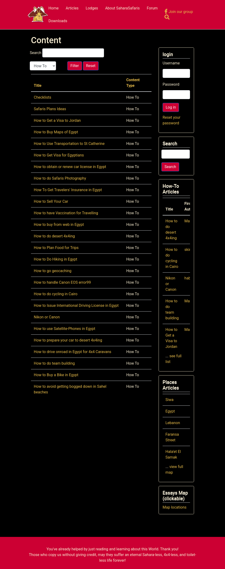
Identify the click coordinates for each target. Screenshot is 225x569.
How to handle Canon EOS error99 (62, 282)
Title (37, 85)
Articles (72, 8)
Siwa (169, 399)
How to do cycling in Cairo (56, 294)
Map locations (174, 507)
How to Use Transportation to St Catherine (69, 143)
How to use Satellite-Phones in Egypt (64, 328)
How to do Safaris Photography (60, 178)
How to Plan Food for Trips (56, 247)
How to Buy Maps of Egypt (56, 132)
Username (171, 63)
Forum (152, 8)
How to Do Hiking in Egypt (55, 259)
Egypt (170, 411)
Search (35, 53)
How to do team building (54, 363)
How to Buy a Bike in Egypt (56, 375)
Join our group (178, 11)
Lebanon (172, 423)
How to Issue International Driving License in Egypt (76, 305)
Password (171, 84)
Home (53, 8)
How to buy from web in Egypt (59, 224)
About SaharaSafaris (122, 8)
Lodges (92, 8)
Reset (90, 65)
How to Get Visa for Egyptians (59, 155)
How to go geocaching (52, 271)
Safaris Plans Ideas (50, 109)
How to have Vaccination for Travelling (66, 213)
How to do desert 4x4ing (54, 236)
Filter (74, 65)
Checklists (42, 97)
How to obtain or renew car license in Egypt (70, 166)
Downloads (57, 21)
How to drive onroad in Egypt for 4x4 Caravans (72, 352)
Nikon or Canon (47, 317)
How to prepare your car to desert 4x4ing (68, 340)
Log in (171, 107)
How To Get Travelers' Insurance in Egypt (68, 190)
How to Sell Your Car (51, 201)
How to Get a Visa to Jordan (57, 120)
